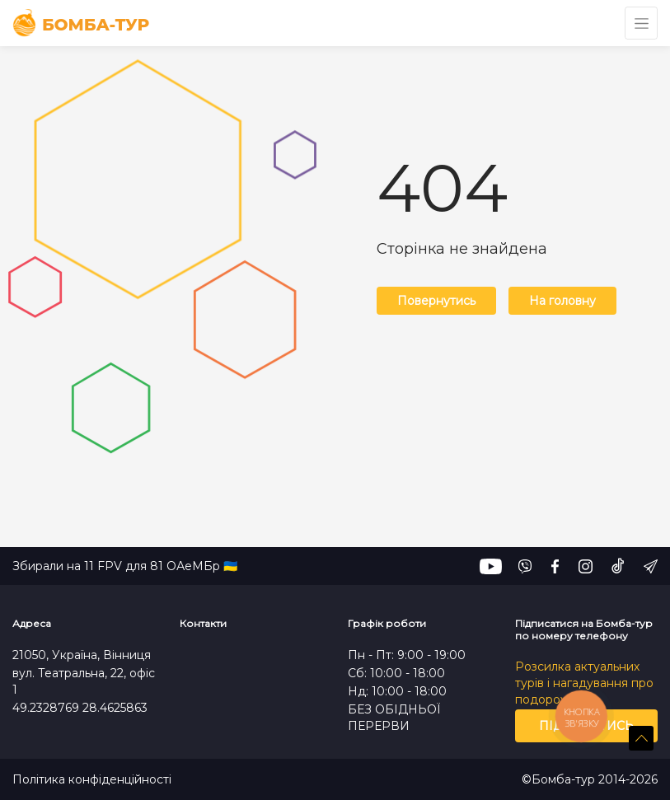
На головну (562, 300)
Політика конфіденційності (91, 780)
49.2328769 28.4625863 (80, 707)
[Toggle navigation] (641, 23)
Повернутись (436, 300)
